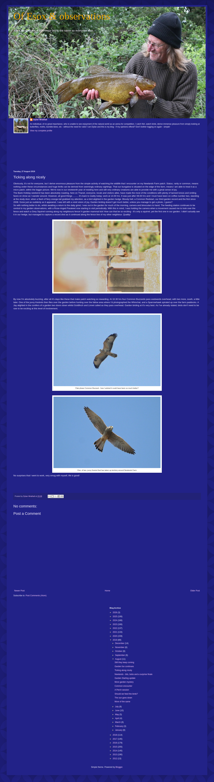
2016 (115, 743)
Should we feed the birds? (126, 694)
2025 (115, 616)
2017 (115, 739)
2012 (115, 758)
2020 (115, 636)
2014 (115, 751)
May (117, 714)
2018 (115, 735)
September (120, 655)
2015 (115, 747)
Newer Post (19, 591)
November (120, 647)
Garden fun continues (124, 666)
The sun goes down (123, 698)
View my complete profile (41, 130)
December (120, 643)
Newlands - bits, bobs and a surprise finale (133, 674)
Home (107, 591)
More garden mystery (124, 682)
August (118, 659)
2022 (115, 628)
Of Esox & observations (61, 16)
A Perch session (122, 690)
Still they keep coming (124, 662)
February (119, 726)
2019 (115, 640)
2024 (115, 620)
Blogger (119, 767)
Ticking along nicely (123, 670)
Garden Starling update (125, 678)
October (119, 651)
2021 (115, 632)
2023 (115, 624)
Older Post (195, 591)
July (117, 706)
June (117, 710)
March (118, 722)
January (119, 730)
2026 (115, 612)
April (117, 718)
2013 (115, 754)
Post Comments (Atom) (36, 595)
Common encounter (123, 686)
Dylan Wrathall (40, 119)
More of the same (122, 701)
